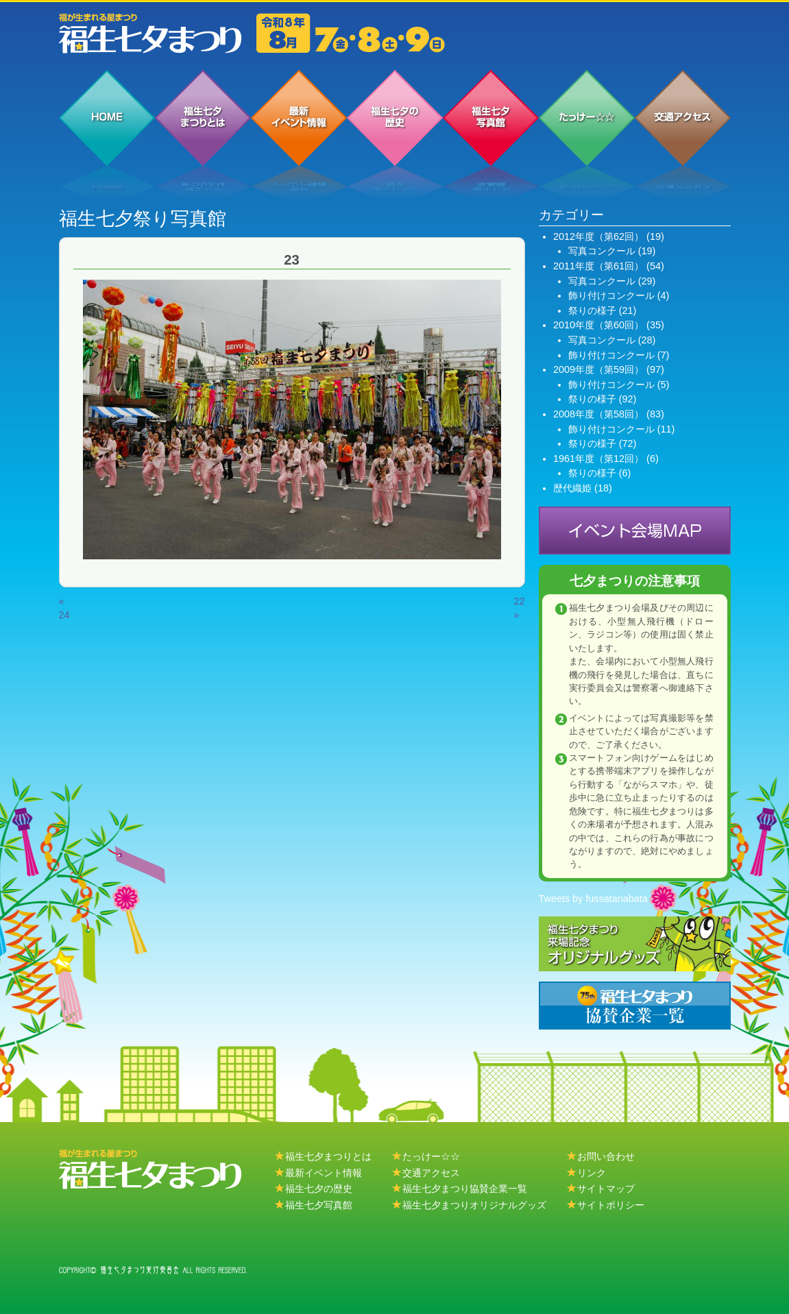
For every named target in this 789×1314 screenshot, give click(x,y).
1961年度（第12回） (598, 458)
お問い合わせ (606, 1156)
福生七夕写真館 (318, 1205)
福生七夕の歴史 (318, 1188)
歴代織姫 (572, 488)
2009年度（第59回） (598, 369)
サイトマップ (606, 1188)
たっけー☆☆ (431, 1156)
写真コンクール (601, 250)
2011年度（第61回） (598, 265)
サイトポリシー (610, 1205)
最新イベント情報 (323, 1172)
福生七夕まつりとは (328, 1156)
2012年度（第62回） (598, 236)
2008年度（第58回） (598, 414)
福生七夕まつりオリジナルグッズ (474, 1205)
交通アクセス (431, 1172)
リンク (591, 1172)
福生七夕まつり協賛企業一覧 (464, 1188)
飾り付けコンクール (611, 295)
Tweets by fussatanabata (593, 898)
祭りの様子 (592, 310)
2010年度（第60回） (598, 324)
